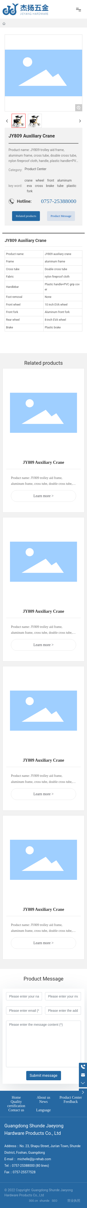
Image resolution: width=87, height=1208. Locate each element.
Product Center (35, 169)
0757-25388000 (58, 201)
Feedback (71, 1102)
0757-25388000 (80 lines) (30, 1165)
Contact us (16, 1110)
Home (16, 1097)
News (43, 1102)
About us (43, 1097)
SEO (55, 1200)
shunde (44, 1200)
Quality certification (16, 1104)
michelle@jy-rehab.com (34, 1159)
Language (43, 1110)
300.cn (34, 1200)
